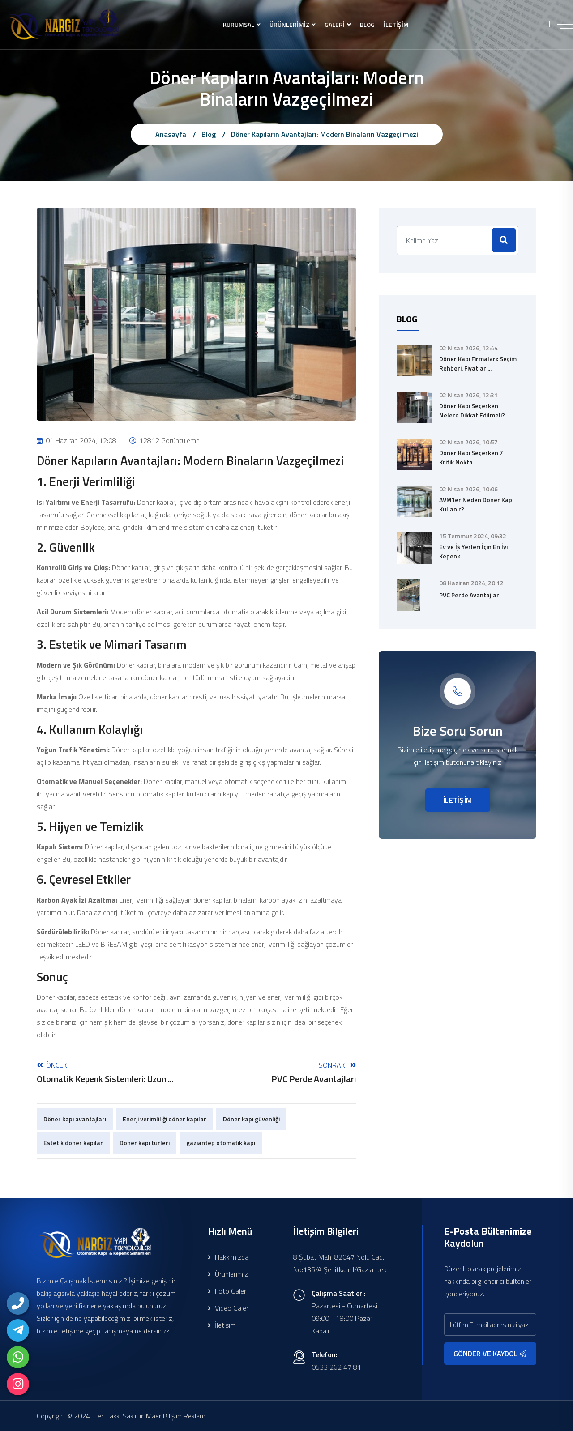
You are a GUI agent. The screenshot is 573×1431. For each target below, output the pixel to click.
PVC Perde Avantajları (469, 595)
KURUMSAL (238, 24)
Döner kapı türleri (145, 1142)
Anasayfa (170, 134)
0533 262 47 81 (336, 1367)
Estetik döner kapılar (73, 1142)
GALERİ (335, 24)
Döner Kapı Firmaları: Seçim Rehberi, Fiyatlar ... (478, 363)
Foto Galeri (228, 1291)
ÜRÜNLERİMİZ (289, 24)
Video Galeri (229, 1308)
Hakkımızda (228, 1257)
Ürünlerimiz (228, 1274)
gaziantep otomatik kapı (220, 1142)
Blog (208, 134)
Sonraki (313, 1072)
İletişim (222, 1325)
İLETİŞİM (396, 24)
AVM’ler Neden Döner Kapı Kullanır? (476, 504)
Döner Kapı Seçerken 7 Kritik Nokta (471, 457)
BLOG (367, 24)
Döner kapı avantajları (74, 1119)
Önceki (105, 1072)
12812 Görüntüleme (164, 440)
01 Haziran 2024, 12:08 (76, 440)
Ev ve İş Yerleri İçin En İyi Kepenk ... (473, 551)
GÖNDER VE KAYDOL (489, 1353)
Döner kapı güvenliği (251, 1119)
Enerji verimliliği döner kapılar (164, 1119)
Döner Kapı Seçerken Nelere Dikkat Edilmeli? (472, 410)
